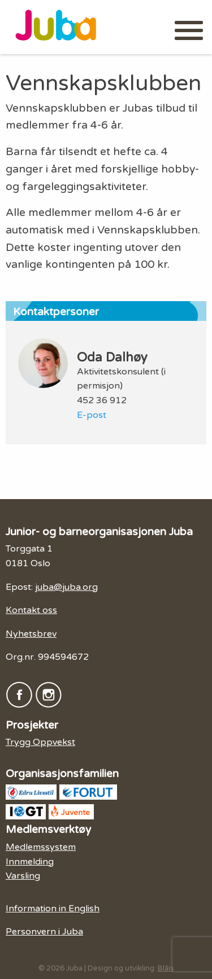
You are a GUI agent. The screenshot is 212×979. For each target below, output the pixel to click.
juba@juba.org (66, 587)
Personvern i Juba (44, 931)
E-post (91, 415)
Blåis (166, 968)
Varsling (23, 875)
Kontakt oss (31, 610)
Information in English (52, 908)
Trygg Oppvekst (40, 742)
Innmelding (30, 861)
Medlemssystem (41, 847)
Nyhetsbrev (31, 634)
